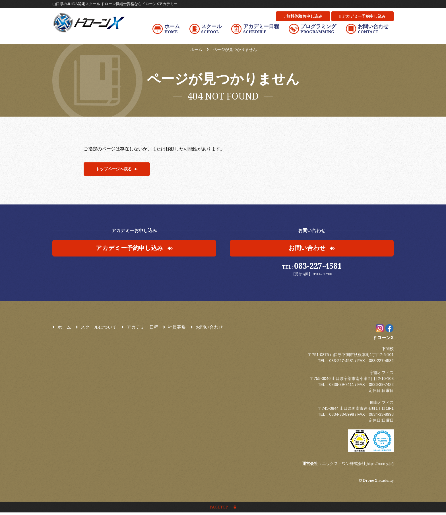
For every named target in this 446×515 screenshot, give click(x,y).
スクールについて (96, 328)
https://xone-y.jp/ (378, 465)
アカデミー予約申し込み (362, 16)
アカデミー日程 (139, 328)
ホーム (61, 328)
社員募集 (174, 328)
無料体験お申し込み (303, 16)
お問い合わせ (207, 328)
